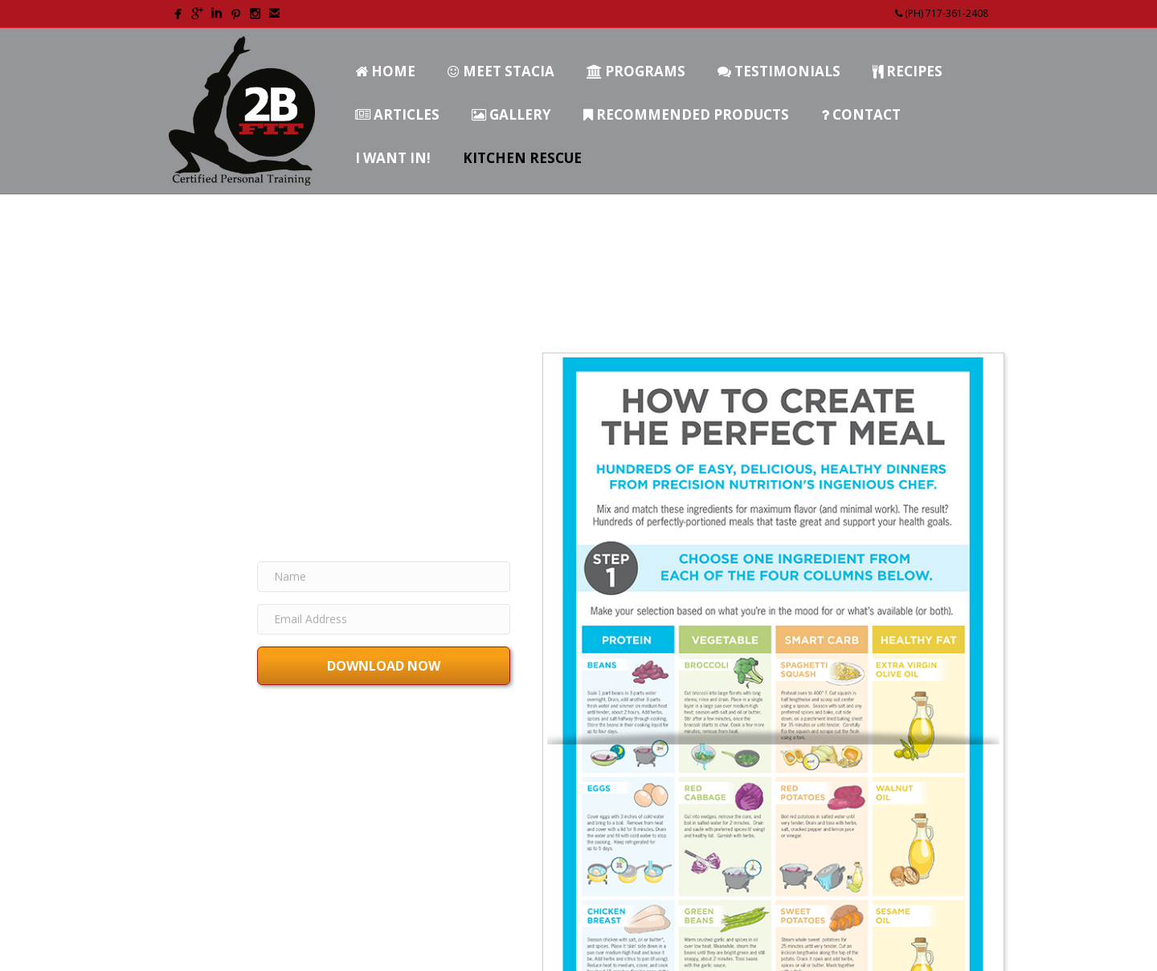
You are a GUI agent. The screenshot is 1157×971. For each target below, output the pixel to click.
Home (385, 71)
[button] (383, 666)
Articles (397, 114)
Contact (861, 114)
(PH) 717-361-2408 (941, 13)
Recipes (907, 71)
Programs (636, 71)
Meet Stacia (501, 71)
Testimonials (779, 71)
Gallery (511, 114)
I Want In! (393, 158)
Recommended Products (686, 114)
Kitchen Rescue (522, 158)
